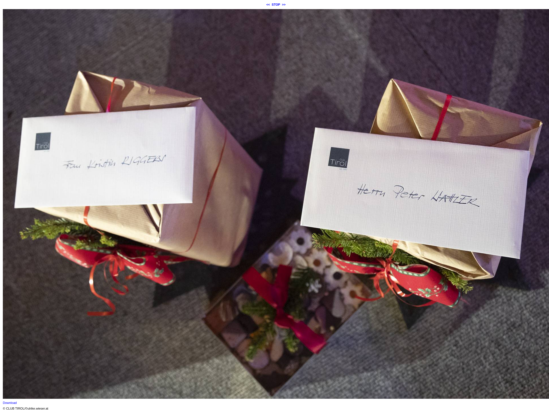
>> (284, 4)
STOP (276, 4)
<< (268, 4)
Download (10, 402)
